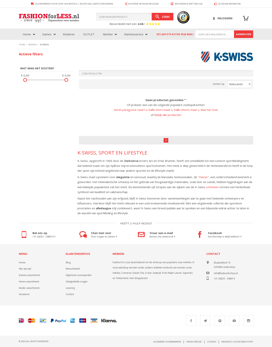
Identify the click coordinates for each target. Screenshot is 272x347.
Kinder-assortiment (29, 288)
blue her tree (209, 110)
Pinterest (220, 320)
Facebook (191, 320)
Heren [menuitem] (27, 34)
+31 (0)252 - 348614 (44, 236)
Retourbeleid (73, 268)
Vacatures (24, 294)
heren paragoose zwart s (130, 110)
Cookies (211, 341)
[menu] (85, 34)
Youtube (234, 320)
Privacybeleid (194, 341)
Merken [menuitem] (108, 34)
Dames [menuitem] (47, 34)
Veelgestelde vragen (76, 281)
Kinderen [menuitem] (69, 34)
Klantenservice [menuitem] (133, 34)
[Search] (162, 16)
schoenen (212, 187)
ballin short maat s (160, 110)
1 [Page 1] (166, 140)
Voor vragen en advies (104, 236)
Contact (70, 294)
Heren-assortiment (29, 281)
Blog (68, 262)
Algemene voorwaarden (79, 275)
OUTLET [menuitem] (88, 34)
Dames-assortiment (29, 275)
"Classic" (203, 177)
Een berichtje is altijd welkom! (225, 236)
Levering (70, 288)
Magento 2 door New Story (237, 341)
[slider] (25, 80)
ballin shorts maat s (186, 110)
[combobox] (134, 16)
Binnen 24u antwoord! (163, 236)
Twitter (205, 320)
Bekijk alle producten (167, 115)
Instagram (248, 320)
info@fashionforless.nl (226, 273)
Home (22, 262)
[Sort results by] (239, 84)
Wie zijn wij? (25, 268)
